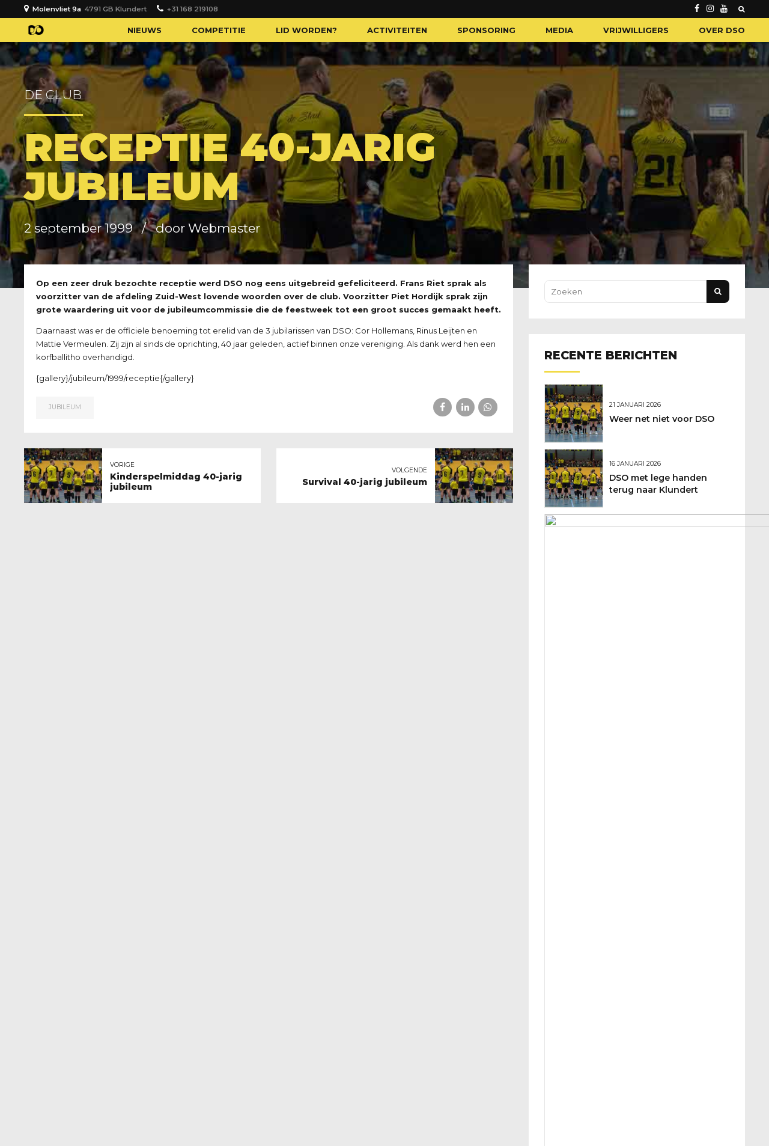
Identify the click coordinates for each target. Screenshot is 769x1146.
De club (53, 94)
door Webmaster (208, 228)
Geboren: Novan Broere (664, 670)
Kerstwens (636, 607)
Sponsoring (486, 30)
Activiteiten (397, 30)
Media (559, 30)
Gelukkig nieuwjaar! (656, 544)
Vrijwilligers (636, 30)
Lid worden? (306, 30)
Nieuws (144, 30)
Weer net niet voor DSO (664, 418)
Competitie (219, 30)
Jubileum (65, 407)
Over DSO (722, 30)
